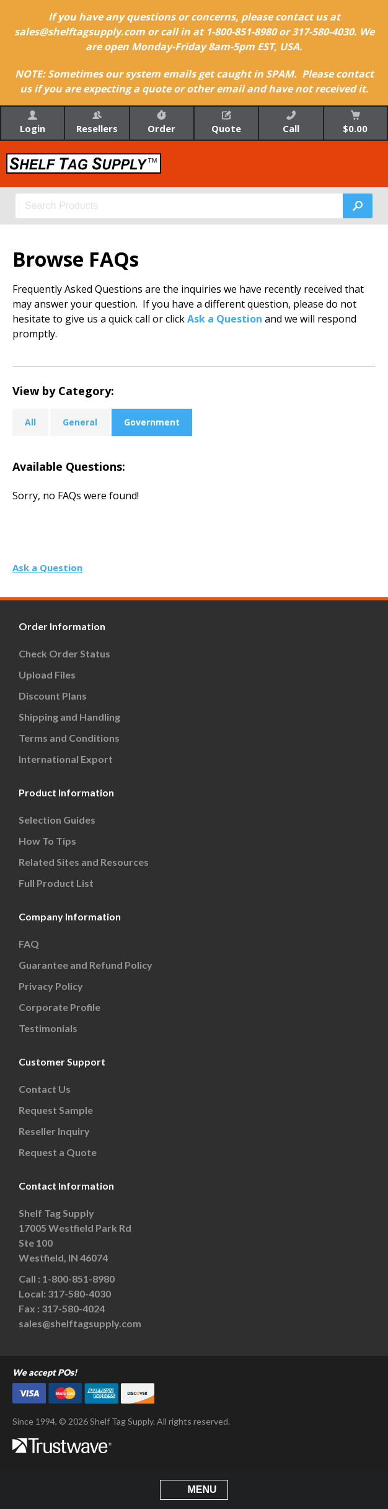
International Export (66, 759)
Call (291, 122)
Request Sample (56, 1110)
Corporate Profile (59, 1007)
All (30, 422)
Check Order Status (64, 653)
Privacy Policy (51, 986)
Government (152, 422)
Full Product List (56, 883)
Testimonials (48, 1028)
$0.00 (355, 122)
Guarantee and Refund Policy (85, 965)
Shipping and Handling (69, 717)
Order (161, 122)
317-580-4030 (79, 1293)
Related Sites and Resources (84, 862)
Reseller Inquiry (54, 1131)
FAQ (29, 944)
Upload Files (47, 674)
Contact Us (45, 1089)
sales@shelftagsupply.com (80, 1323)
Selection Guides (57, 820)
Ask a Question (224, 319)
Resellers (97, 122)
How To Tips (47, 841)
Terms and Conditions (69, 738)
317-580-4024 (73, 1308)
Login (32, 122)
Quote (226, 122)
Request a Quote (58, 1152)
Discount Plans (53, 695)
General (80, 422)
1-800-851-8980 (78, 1278)
